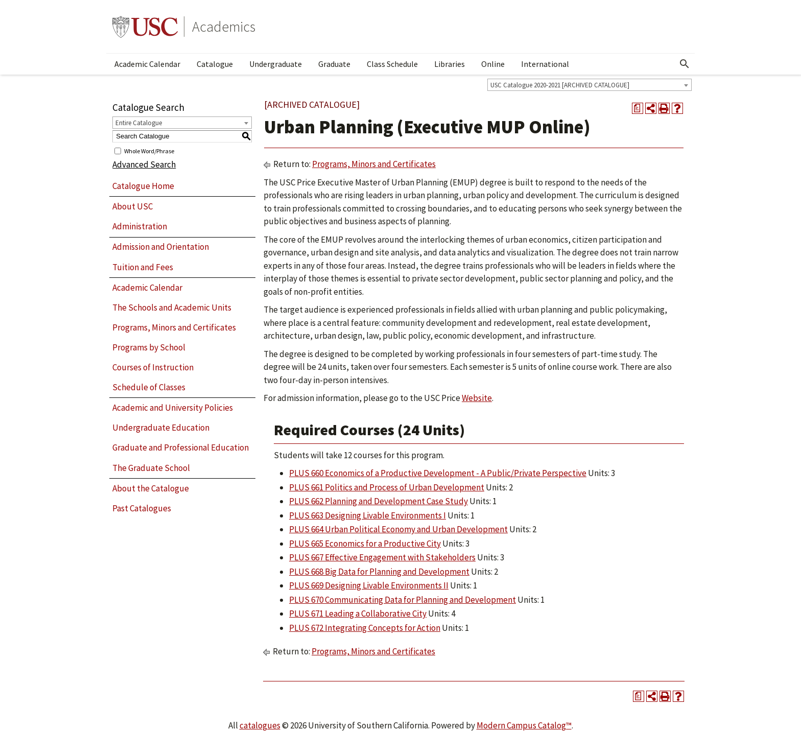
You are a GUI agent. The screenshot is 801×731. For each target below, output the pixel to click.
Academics (223, 26)
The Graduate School (151, 468)
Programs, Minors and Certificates (174, 327)
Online (493, 64)
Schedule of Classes (148, 387)
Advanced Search (144, 164)
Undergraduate (275, 64)
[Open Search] (684, 64)
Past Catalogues (141, 508)
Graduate (334, 64)
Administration (139, 226)
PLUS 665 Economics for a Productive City (365, 543)
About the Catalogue (150, 488)
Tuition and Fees (142, 267)
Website (477, 398)
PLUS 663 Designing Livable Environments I (367, 515)
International (545, 64)
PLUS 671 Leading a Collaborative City (358, 613)
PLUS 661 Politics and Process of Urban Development (386, 487)
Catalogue (215, 64)
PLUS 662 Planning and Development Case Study (378, 501)
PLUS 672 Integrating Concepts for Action (364, 627)
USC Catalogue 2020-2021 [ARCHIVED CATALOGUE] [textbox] (559, 85)
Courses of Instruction (153, 367)
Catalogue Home (143, 186)
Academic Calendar (147, 64)
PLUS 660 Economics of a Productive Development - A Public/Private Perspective (437, 473)
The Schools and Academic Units (171, 307)
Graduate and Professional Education (180, 447)
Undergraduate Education (160, 427)
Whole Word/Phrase (149, 150)
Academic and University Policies (172, 407)
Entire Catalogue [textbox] (138, 123)
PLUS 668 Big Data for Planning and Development (379, 571)
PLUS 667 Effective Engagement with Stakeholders (382, 557)
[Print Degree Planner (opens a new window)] (637, 108)
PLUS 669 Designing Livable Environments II (369, 585)
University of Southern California (145, 26)
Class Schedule (392, 64)
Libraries (449, 64)
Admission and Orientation (160, 246)
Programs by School (148, 347)
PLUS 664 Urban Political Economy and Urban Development (398, 529)
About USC (132, 206)
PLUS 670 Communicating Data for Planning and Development (402, 599)
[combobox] (589, 85)
